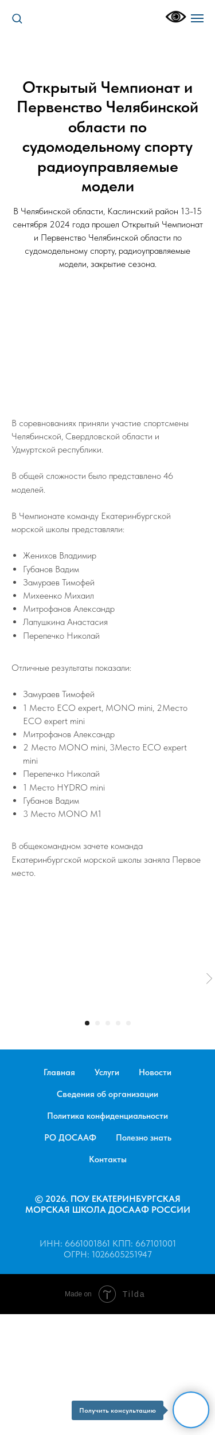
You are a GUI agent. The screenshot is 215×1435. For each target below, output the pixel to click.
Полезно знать (143, 1138)
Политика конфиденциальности (107, 1116)
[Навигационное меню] (197, 18)
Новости (155, 1072)
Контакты (108, 1159)
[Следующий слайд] (209, 978)
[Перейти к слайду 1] (87, 1023)
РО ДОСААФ (70, 1138)
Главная (59, 1072)
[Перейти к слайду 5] (128, 1023)
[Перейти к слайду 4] (118, 1023)
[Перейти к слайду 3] (107, 1023)
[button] (16, 18)
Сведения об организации (107, 1094)
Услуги (107, 1072)
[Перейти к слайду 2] (97, 1023)
